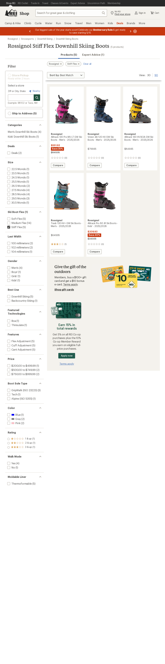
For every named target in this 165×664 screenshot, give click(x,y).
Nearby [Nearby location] (34, 91)
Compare (59, 166)
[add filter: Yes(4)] (11, 463)
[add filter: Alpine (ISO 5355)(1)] (19, 398)
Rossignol (13, 38)
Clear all (87, 63)
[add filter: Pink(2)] (13, 423)
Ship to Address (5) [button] (22, 113)
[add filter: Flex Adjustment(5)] (19, 341)
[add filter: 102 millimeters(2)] (18, 247)
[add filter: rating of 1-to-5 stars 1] (21, 447)
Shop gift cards (64, 289)
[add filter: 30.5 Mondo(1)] (16, 202)
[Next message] (130, 31)
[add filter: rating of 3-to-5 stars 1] (21, 439)
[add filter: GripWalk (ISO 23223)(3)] (22, 390)
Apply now (66, 355)
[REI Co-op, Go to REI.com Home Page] (11, 13)
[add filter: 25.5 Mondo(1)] (16, 181)
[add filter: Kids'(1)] (12, 280)
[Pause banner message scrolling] (134, 31)
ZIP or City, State (17, 91)
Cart (154, 13)
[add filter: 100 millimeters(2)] (18, 243)
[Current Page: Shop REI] (11, 3)
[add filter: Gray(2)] (14, 418)
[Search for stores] (37, 97)
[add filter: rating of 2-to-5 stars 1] (21, 443)
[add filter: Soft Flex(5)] (14, 218)
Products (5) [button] (69, 54)
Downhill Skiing (45, 38)
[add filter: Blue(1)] (13, 414)
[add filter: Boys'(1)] (12, 271)
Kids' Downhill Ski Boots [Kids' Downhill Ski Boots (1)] (22, 136)
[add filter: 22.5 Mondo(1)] (16, 169)
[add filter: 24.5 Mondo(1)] (16, 177)
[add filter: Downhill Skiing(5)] (18, 296)
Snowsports (27, 38)
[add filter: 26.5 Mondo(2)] (16, 185)
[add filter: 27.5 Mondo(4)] (16, 189)
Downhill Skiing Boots (67, 38)
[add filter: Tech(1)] (12, 394)
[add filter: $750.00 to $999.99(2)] (21, 374)
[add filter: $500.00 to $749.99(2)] (21, 369)
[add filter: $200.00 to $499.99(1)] (21, 365)
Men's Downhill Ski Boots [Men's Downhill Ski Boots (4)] (22, 131)
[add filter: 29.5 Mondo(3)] (16, 198)
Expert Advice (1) (93, 54)
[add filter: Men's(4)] (12, 267)
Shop (24, 13)
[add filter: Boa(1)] (11, 320)
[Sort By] (65, 75)
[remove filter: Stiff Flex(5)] (14, 227)
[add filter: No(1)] (11, 467)
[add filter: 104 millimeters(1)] (18, 251)
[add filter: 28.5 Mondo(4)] (16, 194)
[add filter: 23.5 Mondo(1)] (16, 173)
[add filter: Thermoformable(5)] (19, 483)
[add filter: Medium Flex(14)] (16, 222)
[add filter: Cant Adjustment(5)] (19, 349)
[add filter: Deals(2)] (12, 152)
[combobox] (71, 13)
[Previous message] (30, 31)
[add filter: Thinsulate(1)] (15, 325)
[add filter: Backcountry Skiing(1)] (20, 300)
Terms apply (70, 284)
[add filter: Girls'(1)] (12, 276)
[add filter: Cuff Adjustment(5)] (19, 345)
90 (156, 75)
